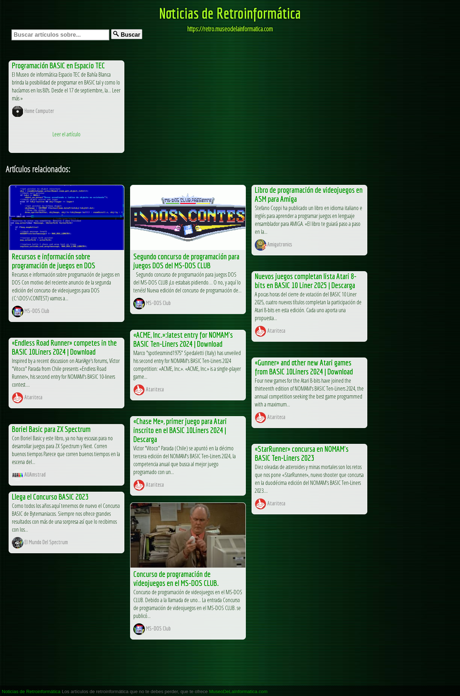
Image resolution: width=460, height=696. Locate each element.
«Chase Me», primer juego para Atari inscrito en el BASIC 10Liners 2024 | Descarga (180, 430)
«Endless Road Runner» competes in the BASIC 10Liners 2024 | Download (64, 347)
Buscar (126, 34)
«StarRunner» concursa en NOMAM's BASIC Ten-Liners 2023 (302, 453)
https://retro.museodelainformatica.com (230, 28)
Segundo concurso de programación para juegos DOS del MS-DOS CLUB (186, 261)
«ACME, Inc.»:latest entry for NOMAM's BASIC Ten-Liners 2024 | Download (183, 339)
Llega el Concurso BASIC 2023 (50, 496)
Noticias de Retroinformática (230, 13)
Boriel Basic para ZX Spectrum (51, 428)
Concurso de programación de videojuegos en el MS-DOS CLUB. (176, 578)
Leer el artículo (66, 134)
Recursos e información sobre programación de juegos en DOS (53, 261)
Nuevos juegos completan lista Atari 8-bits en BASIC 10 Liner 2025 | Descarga (305, 281)
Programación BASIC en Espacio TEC (58, 65)
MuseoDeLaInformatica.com (238, 691)
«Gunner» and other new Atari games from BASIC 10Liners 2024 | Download (304, 367)
